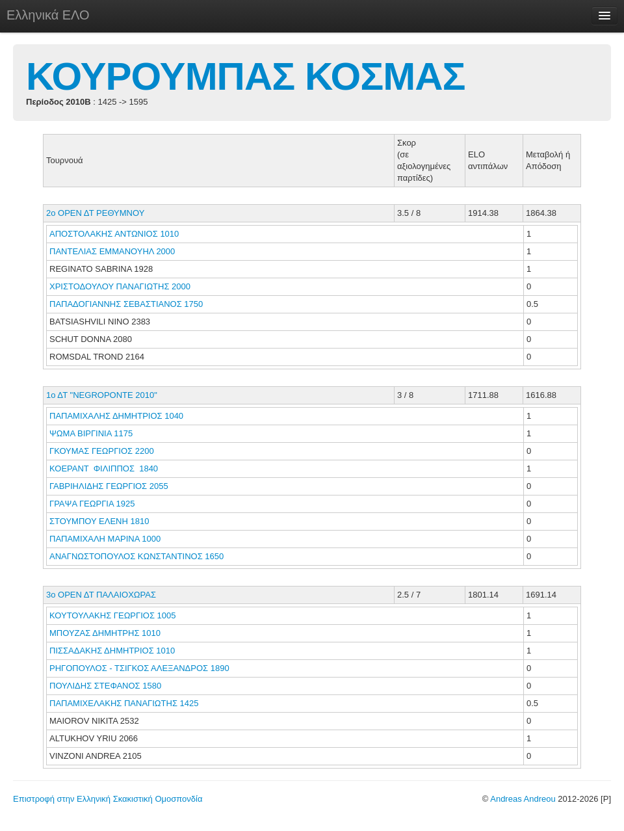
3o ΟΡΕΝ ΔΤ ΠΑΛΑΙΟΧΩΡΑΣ (101, 595)
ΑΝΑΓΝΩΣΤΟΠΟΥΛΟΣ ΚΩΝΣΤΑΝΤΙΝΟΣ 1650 (136, 556)
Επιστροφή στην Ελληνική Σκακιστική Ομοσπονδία (107, 799)
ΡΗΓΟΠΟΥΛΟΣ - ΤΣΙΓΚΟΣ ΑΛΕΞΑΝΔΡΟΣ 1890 (139, 668)
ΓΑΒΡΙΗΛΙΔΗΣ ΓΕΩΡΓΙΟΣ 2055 (108, 486)
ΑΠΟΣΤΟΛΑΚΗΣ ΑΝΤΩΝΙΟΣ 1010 (114, 234)
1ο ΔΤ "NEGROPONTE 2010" (101, 395)
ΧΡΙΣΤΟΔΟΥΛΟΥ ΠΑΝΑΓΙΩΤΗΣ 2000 (119, 286)
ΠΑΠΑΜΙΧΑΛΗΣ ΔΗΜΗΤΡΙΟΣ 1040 (116, 416)
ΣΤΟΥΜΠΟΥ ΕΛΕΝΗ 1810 (99, 521)
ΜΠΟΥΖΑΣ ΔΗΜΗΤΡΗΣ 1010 (105, 633)
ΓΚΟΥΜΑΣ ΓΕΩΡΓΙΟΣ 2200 (101, 451)
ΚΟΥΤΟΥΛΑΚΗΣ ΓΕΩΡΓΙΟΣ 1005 (112, 615)
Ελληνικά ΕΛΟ (48, 15)
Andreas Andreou (522, 799)
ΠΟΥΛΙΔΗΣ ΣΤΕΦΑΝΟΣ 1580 (105, 686)
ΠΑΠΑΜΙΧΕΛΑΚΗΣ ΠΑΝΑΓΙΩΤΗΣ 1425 (123, 703)
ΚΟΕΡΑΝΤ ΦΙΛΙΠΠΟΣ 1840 (103, 468)
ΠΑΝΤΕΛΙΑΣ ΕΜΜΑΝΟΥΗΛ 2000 (112, 251)
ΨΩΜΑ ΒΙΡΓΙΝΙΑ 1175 (91, 433)
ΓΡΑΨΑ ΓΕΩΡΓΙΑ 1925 (92, 503)
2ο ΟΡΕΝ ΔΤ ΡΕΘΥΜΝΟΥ (95, 213)
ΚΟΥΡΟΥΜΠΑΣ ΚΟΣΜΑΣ (245, 76)
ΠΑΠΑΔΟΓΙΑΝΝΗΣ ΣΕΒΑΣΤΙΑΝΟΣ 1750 (126, 304)
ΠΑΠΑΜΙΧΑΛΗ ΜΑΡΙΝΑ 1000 (105, 539)
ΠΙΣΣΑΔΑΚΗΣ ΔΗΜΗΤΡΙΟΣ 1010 (112, 650)
